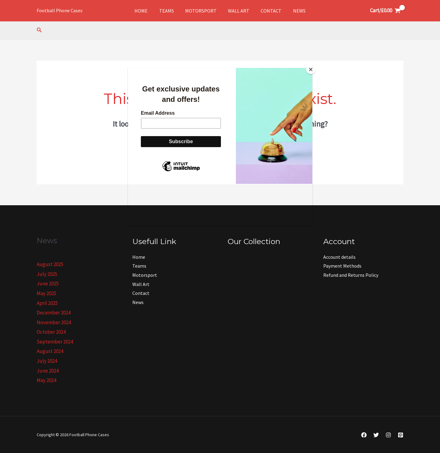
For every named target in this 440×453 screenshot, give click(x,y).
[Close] (310, 69)
